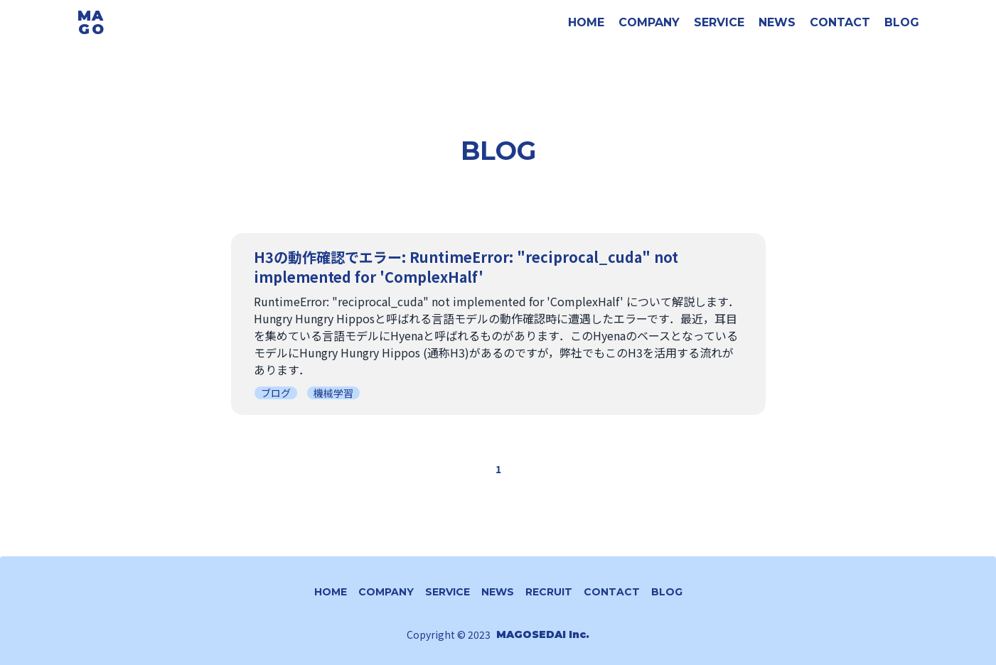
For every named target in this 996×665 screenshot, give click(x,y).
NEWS (777, 22)
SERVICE (719, 22)
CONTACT (840, 22)
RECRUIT (548, 591)
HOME (586, 22)
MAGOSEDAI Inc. (542, 634)
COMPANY (649, 22)
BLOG (901, 22)
